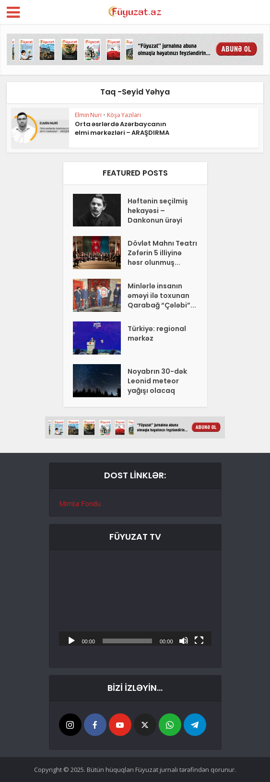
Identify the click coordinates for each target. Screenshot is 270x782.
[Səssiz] (183, 640)
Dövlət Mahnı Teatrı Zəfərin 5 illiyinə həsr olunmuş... (162, 252)
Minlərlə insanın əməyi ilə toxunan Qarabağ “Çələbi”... (162, 295)
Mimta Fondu (80, 503)
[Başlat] (71, 640)
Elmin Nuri (88, 115)
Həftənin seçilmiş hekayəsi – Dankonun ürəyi (158, 210)
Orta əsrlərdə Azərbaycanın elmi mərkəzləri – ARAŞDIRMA (122, 128)
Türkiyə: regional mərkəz (157, 333)
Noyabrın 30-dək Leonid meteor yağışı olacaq (157, 381)
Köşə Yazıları (124, 115)
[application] (135, 603)
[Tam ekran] (199, 640)
